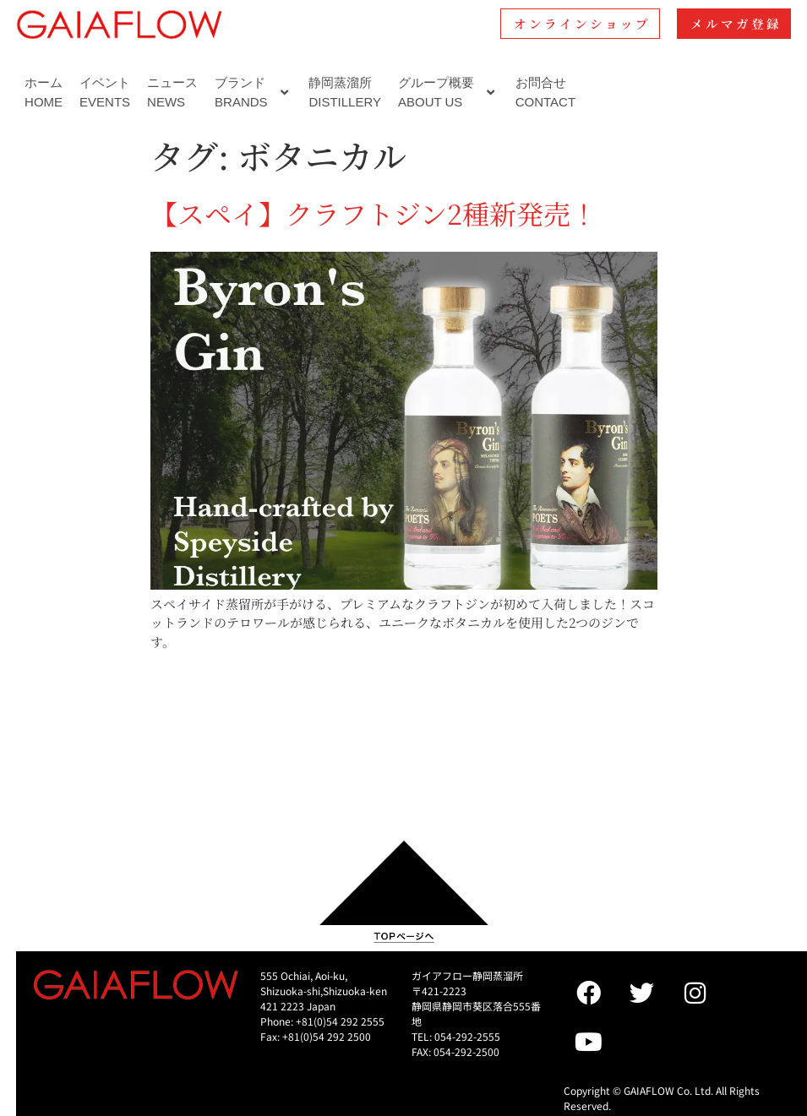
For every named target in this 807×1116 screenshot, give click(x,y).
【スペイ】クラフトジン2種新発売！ (373, 212)
